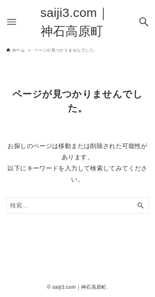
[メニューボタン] (11, 22)
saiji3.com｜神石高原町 (75, 22)
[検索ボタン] (144, 22)
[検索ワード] (77, 205)
